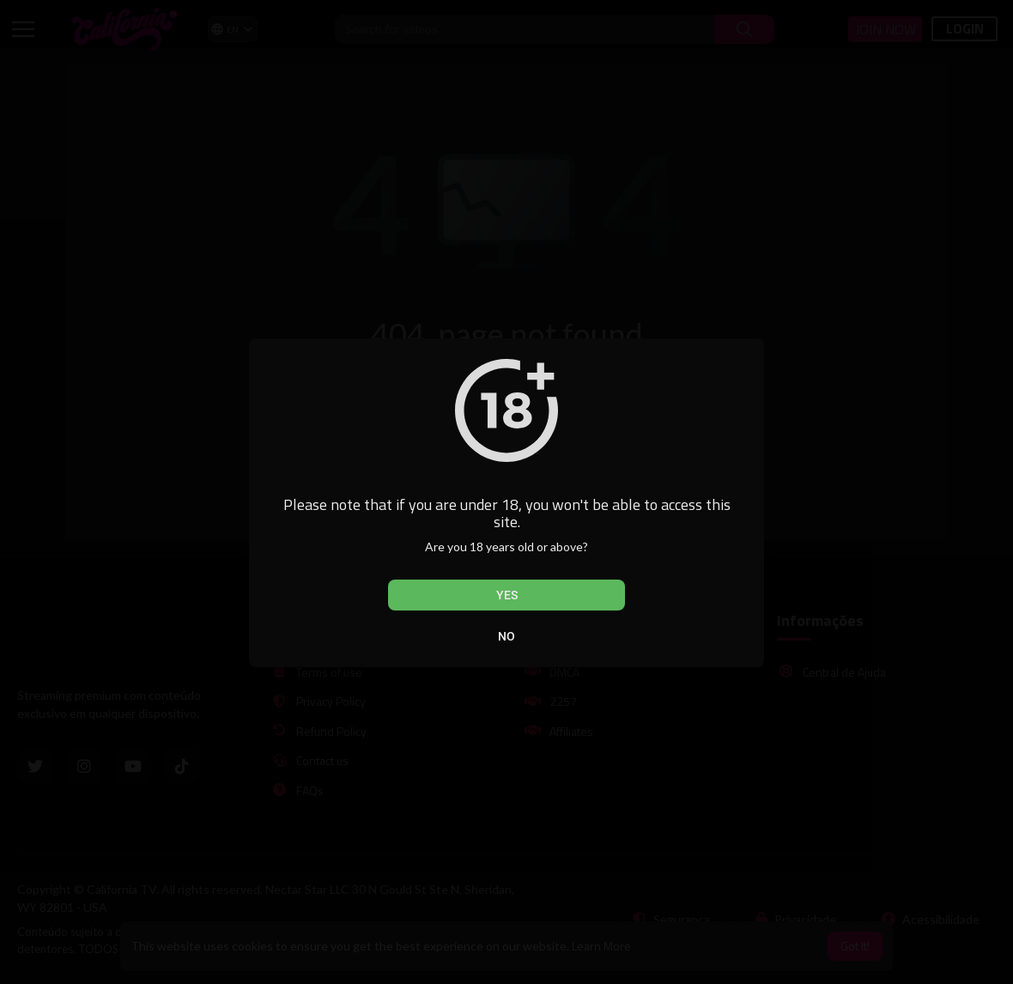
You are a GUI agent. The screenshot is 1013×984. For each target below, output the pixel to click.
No (506, 636)
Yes (507, 595)
